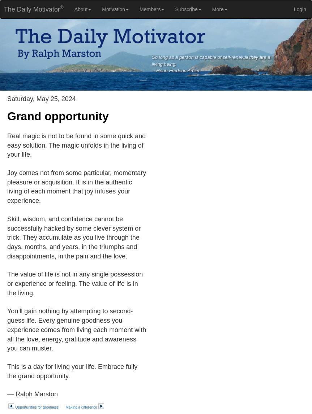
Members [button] (152, 9)
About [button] (82, 9)
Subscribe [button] (188, 9)
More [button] (219, 9)
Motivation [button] (115, 9)
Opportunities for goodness (33, 407)
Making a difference (85, 407)
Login (300, 9)
